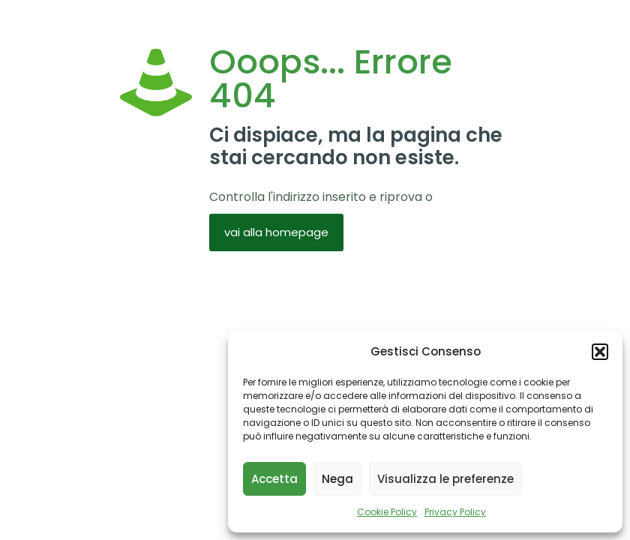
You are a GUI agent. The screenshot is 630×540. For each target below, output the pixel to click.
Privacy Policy (455, 512)
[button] (600, 351)
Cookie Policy (387, 512)
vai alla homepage (276, 232)
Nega (337, 479)
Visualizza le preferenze (445, 479)
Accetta (274, 479)
